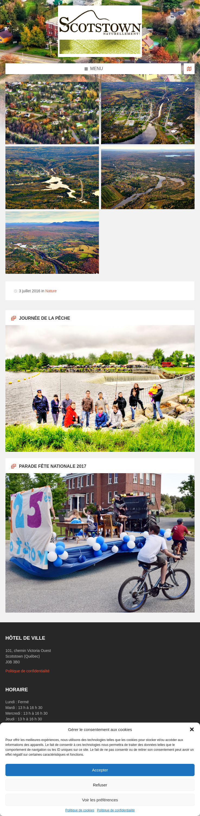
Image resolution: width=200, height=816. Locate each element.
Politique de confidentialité (116, 810)
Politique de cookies (79, 810)
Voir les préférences (100, 800)
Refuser (100, 785)
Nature (51, 291)
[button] (192, 729)
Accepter (100, 770)
